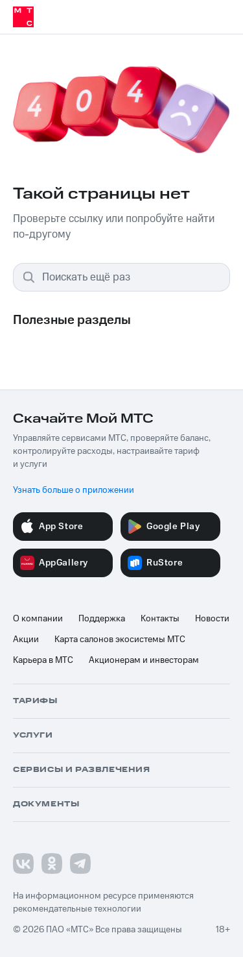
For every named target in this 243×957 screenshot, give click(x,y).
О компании (38, 618)
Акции (26, 639)
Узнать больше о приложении (73, 490)
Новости (212, 618)
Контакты (160, 618)
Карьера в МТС (43, 660)
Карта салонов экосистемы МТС (119, 639)
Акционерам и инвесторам (144, 660)
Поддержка (101, 618)
